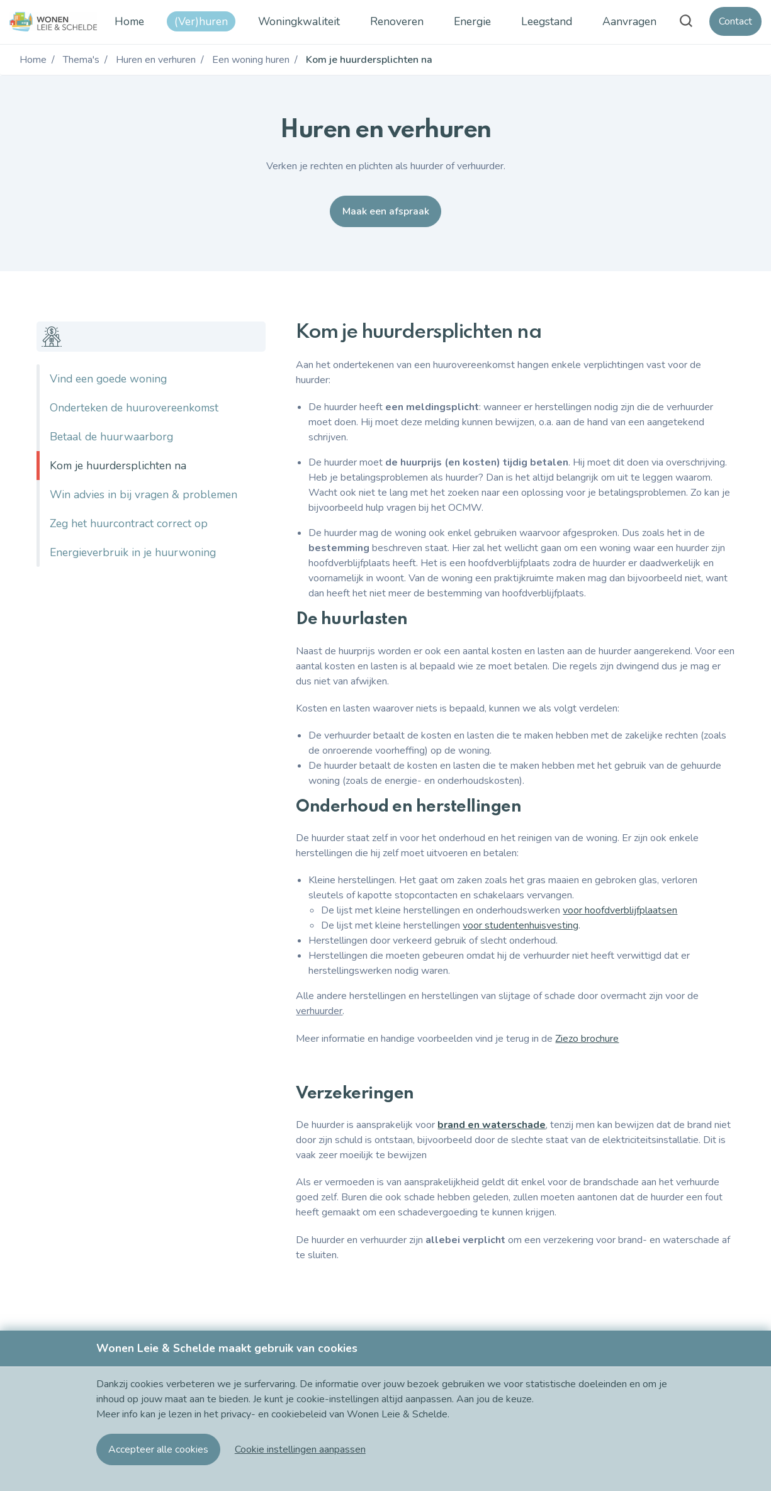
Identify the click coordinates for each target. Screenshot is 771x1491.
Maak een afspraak (385, 211)
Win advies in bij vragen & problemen (143, 494)
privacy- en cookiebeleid (275, 1414)
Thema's (81, 60)
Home (129, 21)
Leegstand (546, 21)
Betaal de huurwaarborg (111, 436)
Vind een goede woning (108, 378)
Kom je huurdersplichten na (118, 465)
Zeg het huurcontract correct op (129, 523)
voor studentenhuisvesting (520, 925)
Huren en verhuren (156, 60)
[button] (300, 1449)
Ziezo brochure (587, 1039)
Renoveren (397, 21)
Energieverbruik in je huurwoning (133, 552)
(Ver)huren (201, 21)
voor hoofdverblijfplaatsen (620, 910)
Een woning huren (251, 60)
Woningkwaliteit (299, 21)
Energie (472, 21)
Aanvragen (629, 21)
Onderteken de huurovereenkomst (134, 407)
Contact (735, 21)
